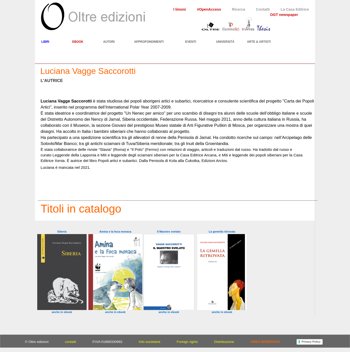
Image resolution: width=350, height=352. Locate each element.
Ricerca (238, 9)
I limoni (179, 9)
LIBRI (45, 42)
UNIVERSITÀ (225, 42)
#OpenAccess (209, 9)
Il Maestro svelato (169, 231)
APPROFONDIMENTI (149, 42)
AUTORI (109, 42)
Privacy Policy (311, 341)
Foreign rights (187, 342)
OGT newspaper (284, 15)
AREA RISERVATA (265, 342)
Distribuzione (224, 342)
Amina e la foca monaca (115, 231)
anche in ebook (62, 312)
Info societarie (149, 342)
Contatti (263, 9)
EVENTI (190, 42)
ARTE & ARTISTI (259, 42)
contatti (70, 342)
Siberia (62, 231)
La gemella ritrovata (222, 231)
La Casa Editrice (295, 9)
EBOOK (77, 42)
